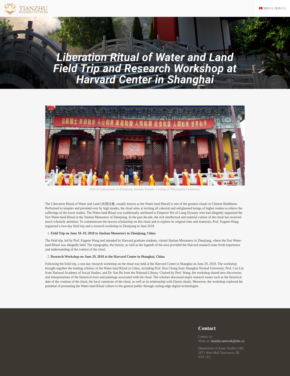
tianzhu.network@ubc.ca (228, 341)
